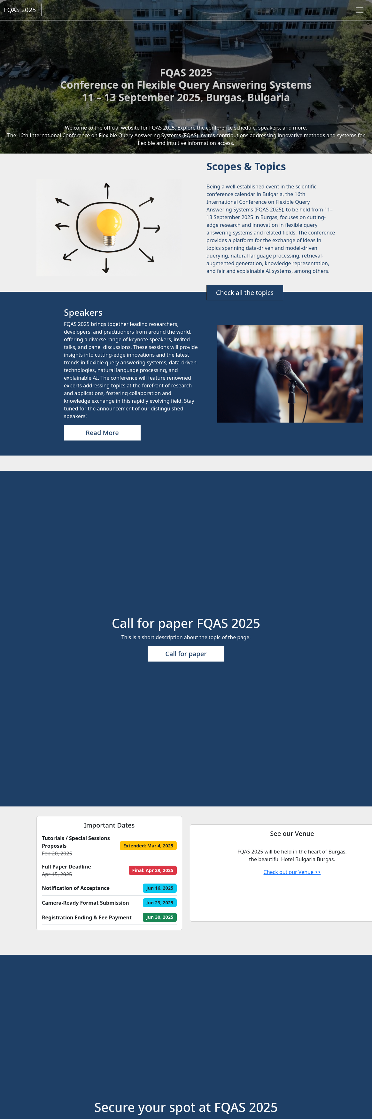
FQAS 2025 (20, 9)
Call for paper (185, 653)
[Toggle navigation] (359, 10)
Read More (102, 432)
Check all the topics (245, 292)
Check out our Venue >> (292, 872)
